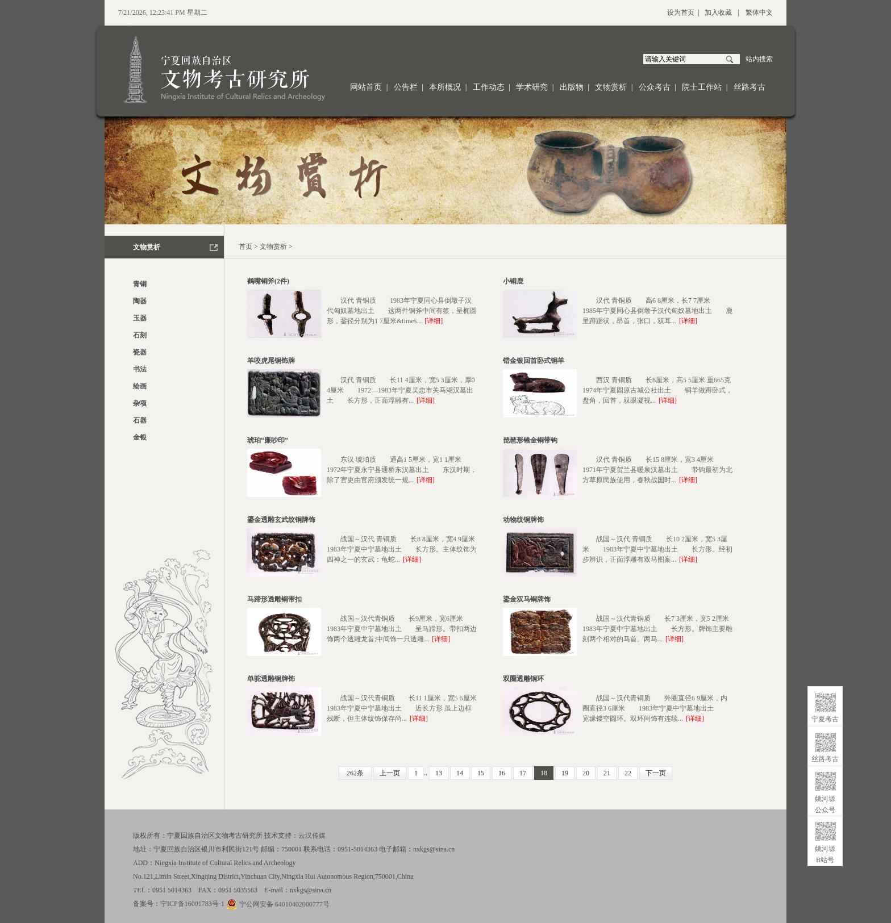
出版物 (572, 87)
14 (459, 773)
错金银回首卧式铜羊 (533, 361)
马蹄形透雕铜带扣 (274, 599)
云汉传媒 (312, 836)
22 (627, 773)
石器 (140, 420)
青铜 (140, 284)
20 (585, 773)
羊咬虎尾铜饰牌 (271, 361)
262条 (355, 773)
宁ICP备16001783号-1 (192, 904)
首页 (245, 246)
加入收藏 (718, 12)
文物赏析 (611, 87)
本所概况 (445, 87)
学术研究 (532, 87)
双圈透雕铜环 (523, 679)
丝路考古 (749, 87)
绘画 (140, 386)
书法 (140, 369)
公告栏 (406, 87)
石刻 (140, 335)
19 (564, 773)
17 (522, 773)
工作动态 (489, 87)
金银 (140, 437)
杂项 (140, 403)
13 (438, 773)
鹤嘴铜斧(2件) (268, 281)
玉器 (140, 318)
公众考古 (655, 87)
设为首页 (680, 12)
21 (606, 773)
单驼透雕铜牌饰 (271, 679)
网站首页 (366, 87)
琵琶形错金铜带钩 (530, 440)
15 (480, 773)
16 (501, 773)
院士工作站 (702, 87)
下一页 (656, 773)
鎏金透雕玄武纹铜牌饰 (281, 520)
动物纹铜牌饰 (523, 520)
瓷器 (140, 352)
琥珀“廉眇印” (267, 440)
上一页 (390, 773)
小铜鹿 (513, 281)
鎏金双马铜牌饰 (527, 599)
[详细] (433, 321)
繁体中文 (759, 12)
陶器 (140, 301)
